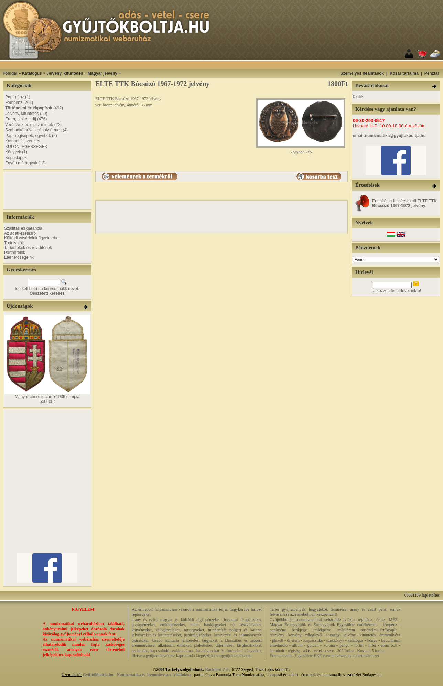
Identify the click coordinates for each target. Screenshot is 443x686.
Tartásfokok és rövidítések (28, 247)
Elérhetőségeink (19, 257)
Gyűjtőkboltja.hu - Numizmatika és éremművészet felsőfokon (137, 674)
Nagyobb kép (300, 150)
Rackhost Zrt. (217, 669)
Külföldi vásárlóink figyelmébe (31, 238)
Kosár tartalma (404, 73)
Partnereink (14, 252)
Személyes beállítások (362, 73)
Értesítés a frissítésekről (404, 203)
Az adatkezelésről (20, 233)
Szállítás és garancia (23, 228)
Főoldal (10, 73)
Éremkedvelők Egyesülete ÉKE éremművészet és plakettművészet (324, 655)
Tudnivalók (14, 242)
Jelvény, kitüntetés (64, 73)
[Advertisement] (230, 64)
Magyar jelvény (102, 73)
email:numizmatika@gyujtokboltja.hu (389, 135)
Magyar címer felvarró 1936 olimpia (47, 396)
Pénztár (431, 73)
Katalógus (32, 73)
